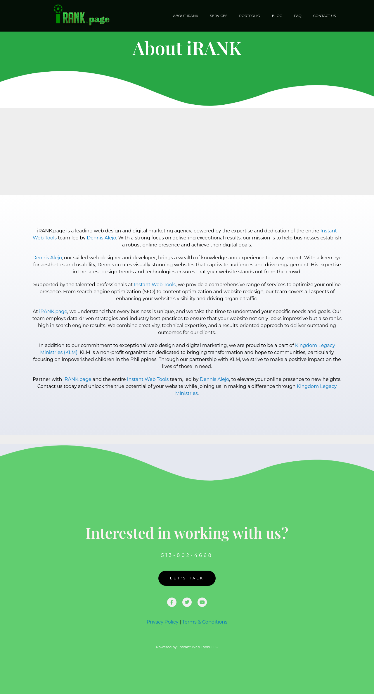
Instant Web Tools (155, 284)
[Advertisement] (187, 151)
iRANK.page (53, 311)
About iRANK (185, 15)
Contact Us (324, 15)
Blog (277, 15)
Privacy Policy (163, 622)
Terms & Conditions (204, 622)
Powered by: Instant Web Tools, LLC (187, 647)
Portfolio (249, 15)
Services (219, 15)
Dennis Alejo (101, 238)
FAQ (298, 15)
